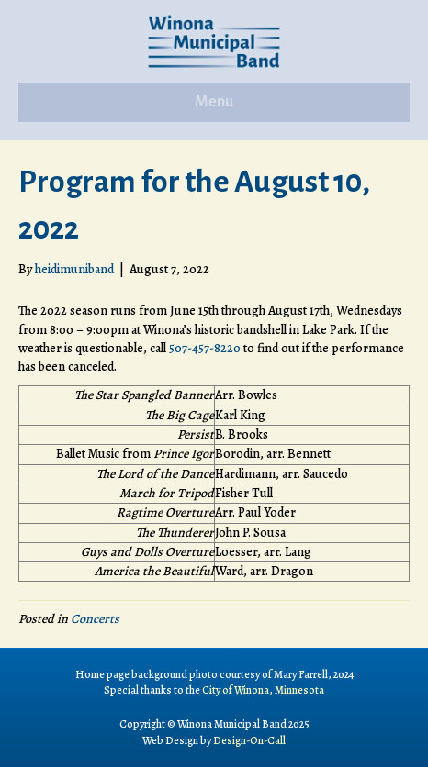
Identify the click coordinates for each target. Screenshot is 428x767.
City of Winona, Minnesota (263, 690)
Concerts (95, 619)
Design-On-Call (249, 740)
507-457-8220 (205, 348)
